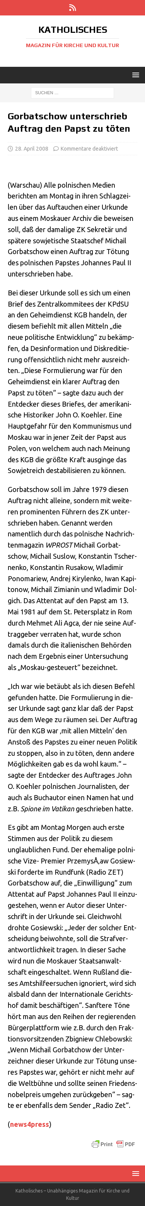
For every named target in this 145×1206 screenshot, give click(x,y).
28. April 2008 (31, 149)
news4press (29, 1124)
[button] (134, 75)
